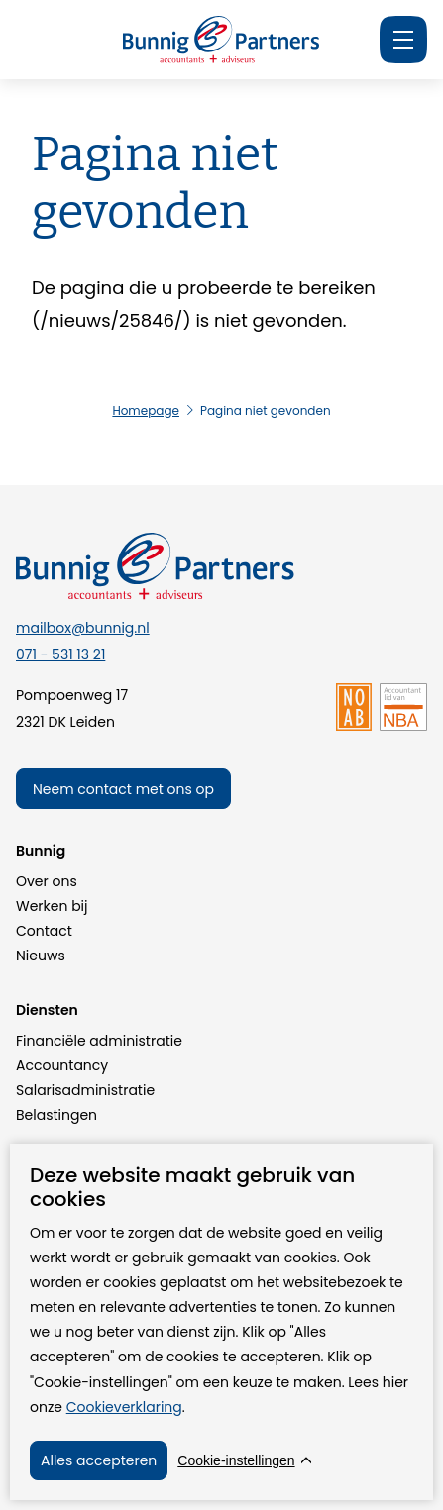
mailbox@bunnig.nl (83, 628)
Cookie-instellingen (235, 1460)
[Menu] (403, 39)
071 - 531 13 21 (60, 654)
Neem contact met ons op (123, 789)
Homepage (145, 410)
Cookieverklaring (124, 1407)
